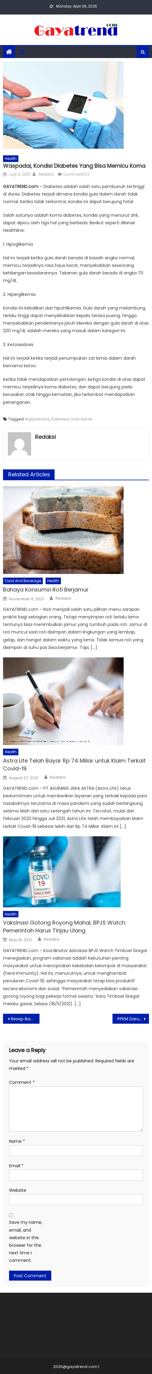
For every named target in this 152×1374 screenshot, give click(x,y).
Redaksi (46, 174)
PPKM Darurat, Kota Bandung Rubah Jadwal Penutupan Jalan (133, 1019)
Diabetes (60, 419)
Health (11, 158)
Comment (22, 1082)
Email (16, 1166)
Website (17, 1190)
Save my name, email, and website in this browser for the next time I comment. (25, 1241)
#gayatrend (37, 419)
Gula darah (82, 419)
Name (17, 1141)
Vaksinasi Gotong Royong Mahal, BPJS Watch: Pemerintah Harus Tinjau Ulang (64, 926)
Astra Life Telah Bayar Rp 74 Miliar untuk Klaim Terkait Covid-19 (74, 764)
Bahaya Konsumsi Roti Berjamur (46, 589)
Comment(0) (76, 174)
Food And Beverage (23, 580)
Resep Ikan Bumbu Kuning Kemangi (25, 1019)
